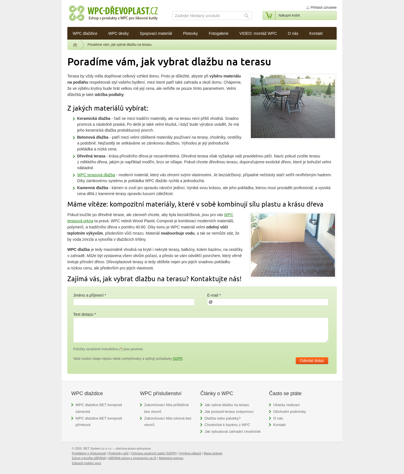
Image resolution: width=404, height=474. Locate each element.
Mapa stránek (213, 453)
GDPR (178, 359)
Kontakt (279, 425)
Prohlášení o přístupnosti (89, 453)
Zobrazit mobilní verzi (86, 463)
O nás (278, 418)
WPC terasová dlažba (96, 175)
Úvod (75, 45)
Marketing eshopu (171, 458)
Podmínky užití (118, 453)
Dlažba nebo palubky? (223, 418)
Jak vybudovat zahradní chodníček (233, 431)
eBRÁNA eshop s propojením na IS (132, 458)
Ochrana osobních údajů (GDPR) (154, 453)
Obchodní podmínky (289, 411)
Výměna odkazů (190, 453)
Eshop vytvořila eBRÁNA (89, 458)
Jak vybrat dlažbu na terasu (227, 405)
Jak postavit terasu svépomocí (229, 411)
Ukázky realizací (286, 405)
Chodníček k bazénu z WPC (227, 425)
